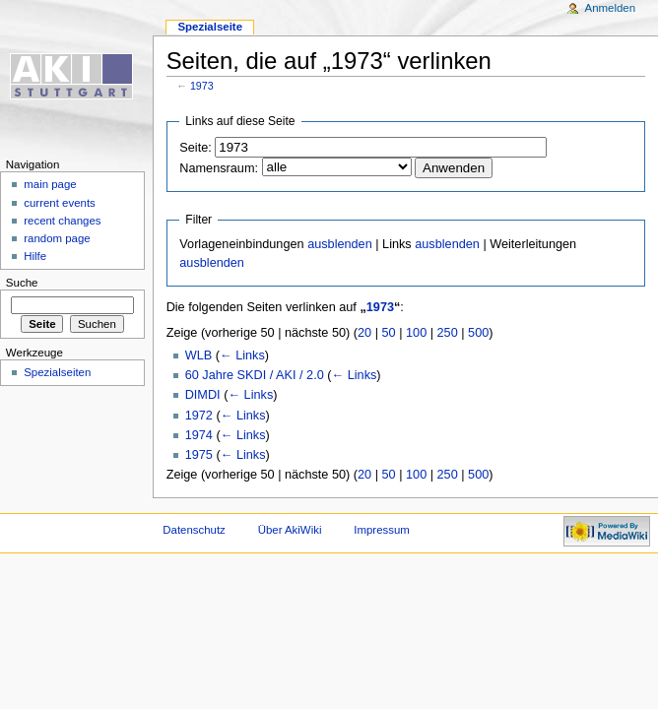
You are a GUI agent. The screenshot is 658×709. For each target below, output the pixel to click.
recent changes (62, 220)
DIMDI (203, 395)
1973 (202, 86)
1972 (199, 415)
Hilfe (35, 256)
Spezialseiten (57, 372)
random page (57, 238)
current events (60, 203)
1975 (199, 455)
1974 (199, 435)
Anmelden (610, 8)
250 (447, 333)
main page (50, 184)
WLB (199, 355)
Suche (22, 283)
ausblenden (339, 244)
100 (416, 333)
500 (478, 333)
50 (389, 333)
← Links (242, 355)
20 (364, 333)
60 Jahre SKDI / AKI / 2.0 (254, 375)
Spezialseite (209, 26)
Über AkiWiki (290, 530)
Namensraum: (218, 168)
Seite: (195, 148)
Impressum (382, 530)
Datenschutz (194, 530)
